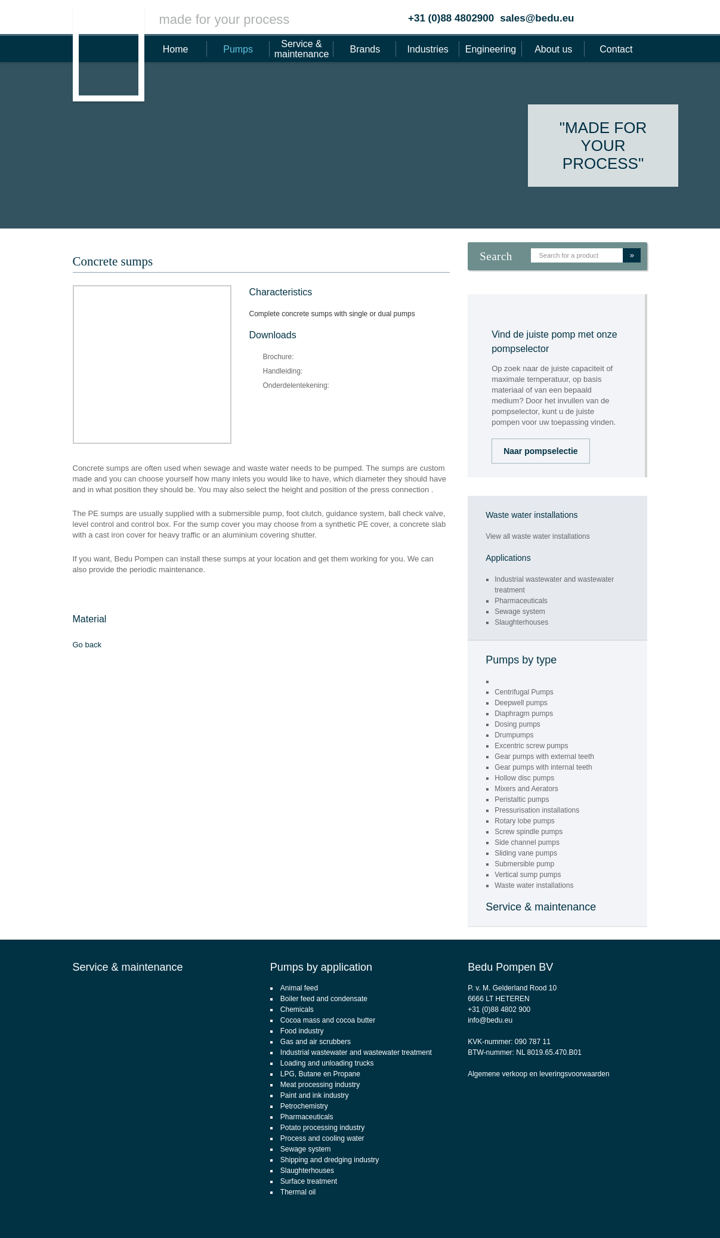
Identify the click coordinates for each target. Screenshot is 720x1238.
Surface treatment (308, 1181)
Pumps (238, 49)
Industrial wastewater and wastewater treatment (356, 1052)
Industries (427, 49)
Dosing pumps (517, 724)
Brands (365, 49)
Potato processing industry (322, 1127)
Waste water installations (534, 885)
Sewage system (520, 611)
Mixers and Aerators (526, 789)
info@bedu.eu (490, 1020)
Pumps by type (521, 660)
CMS (629, 1212)
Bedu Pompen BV (510, 967)
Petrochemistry (304, 1106)
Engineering (490, 49)
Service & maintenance (301, 49)
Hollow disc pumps (524, 778)
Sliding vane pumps (526, 853)
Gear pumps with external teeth (544, 756)
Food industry (302, 1031)
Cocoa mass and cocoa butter (327, 1020)
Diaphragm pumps (524, 713)
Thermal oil (298, 1192)
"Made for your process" (603, 145)
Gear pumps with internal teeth (543, 767)
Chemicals (297, 1009)
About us (553, 49)
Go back (87, 644)
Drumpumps (514, 735)
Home (176, 49)
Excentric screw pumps (531, 746)
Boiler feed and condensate (323, 999)
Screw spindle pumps (529, 832)
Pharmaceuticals (521, 601)
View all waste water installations (538, 536)
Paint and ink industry (314, 1095)
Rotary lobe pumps (525, 821)
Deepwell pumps (521, 703)
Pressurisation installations (537, 810)
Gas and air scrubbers (315, 1042)
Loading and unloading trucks (327, 1063)
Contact (616, 49)
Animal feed (299, 988)
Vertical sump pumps (528, 874)
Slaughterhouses (521, 622)
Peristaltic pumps (522, 799)
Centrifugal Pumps (524, 692)
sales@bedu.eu (537, 18)
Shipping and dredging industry (329, 1160)
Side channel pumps (527, 842)
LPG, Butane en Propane (320, 1074)
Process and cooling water (322, 1138)
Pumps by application (321, 967)
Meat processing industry (320, 1084)
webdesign (662, 1212)
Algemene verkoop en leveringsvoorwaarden (538, 1074)
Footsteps (705, 1212)
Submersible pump (524, 864)
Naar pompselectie (540, 451)
